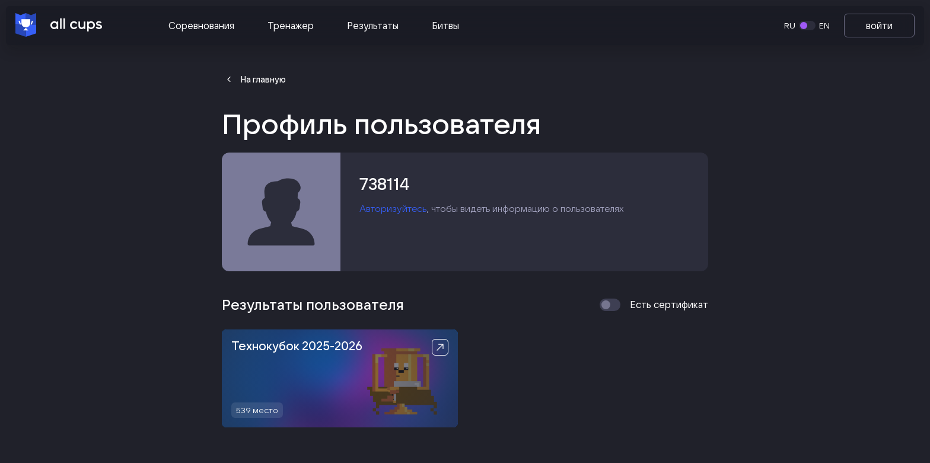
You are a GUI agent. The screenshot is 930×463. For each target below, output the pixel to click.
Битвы (445, 25)
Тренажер (290, 25)
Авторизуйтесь (392, 208)
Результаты (373, 25)
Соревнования (201, 25)
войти (879, 25)
